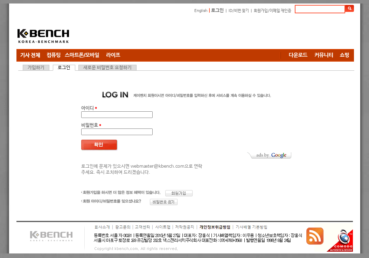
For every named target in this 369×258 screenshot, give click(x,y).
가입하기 (36, 67)
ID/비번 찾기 (239, 11)
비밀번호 (91, 125)
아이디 (89, 108)
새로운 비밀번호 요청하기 (107, 67)
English (201, 11)
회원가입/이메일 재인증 (272, 11)
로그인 (217, 10)
